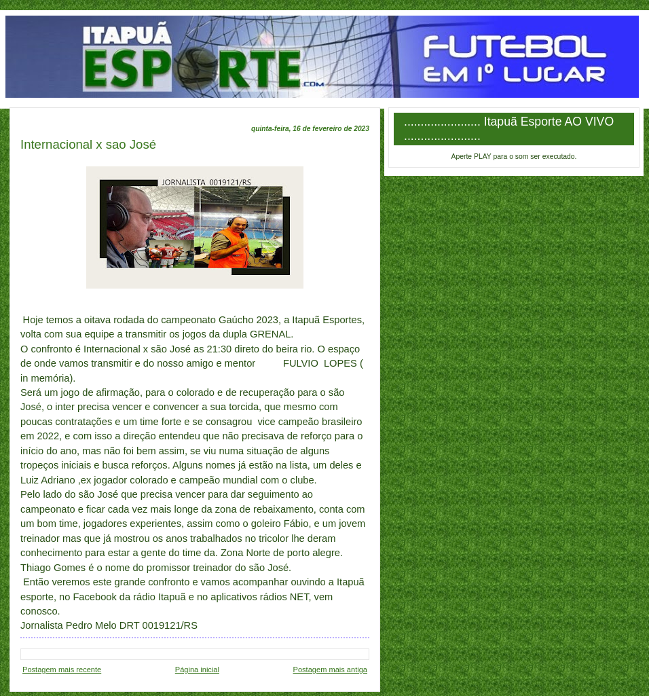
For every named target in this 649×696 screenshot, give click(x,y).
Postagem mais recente (61, 669)
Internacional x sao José (88, 144)
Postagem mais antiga (330, 669)
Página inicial (197, 669)
